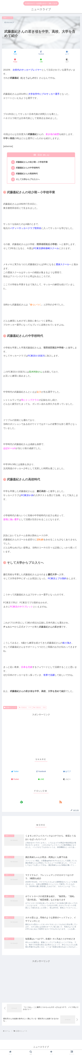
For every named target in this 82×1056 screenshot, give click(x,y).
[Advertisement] (41, 735)
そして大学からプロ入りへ (28, 180)
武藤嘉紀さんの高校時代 (27, 174)
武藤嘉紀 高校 (39, 708)
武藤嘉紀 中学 (25, 708)
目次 (40, 155)
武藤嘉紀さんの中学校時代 (28, 168)
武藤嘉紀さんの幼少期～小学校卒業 (32, 162)
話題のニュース (10, 708)
